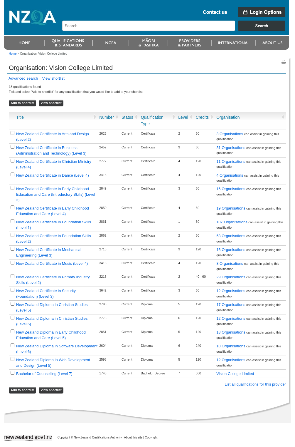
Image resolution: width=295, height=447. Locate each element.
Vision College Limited (235, 373)
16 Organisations (231, 189)
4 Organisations (230, 175)
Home (13, 53)
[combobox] (176, 29)
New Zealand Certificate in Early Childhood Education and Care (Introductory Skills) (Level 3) (55, 194)
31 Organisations (231, 147)
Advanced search (23, 78)
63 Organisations (231, 236)
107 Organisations (232, 222)
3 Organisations (230, 134)
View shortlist (53, 78)
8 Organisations (230, 263)
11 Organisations (231, 161)
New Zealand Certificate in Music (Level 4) (52, 263)
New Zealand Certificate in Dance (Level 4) (52, 175)
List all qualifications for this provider (255, 384)
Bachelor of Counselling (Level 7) (44, 373)
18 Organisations (231, 332)
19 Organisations (231, 208)
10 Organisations (231, 346)
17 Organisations (231, 304)
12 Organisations (231, 291)
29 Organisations (231, 277)
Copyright (151, 437)
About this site (133, 437)
